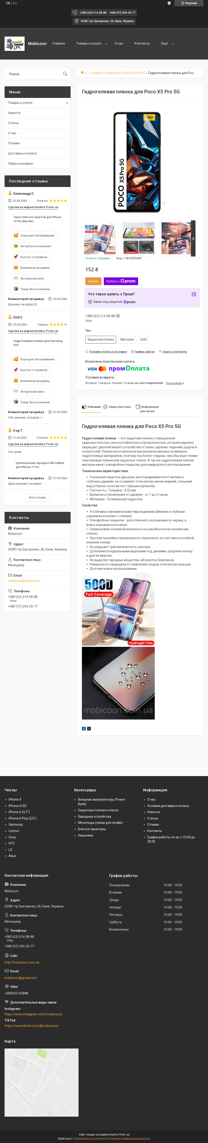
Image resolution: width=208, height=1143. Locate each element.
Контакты (142, 43)
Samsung (16, 824)
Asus (12, 856)
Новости (14, 113)
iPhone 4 (15, 799)
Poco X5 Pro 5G (134, 73)
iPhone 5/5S (17, 806)
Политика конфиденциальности (129, 1138)
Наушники (85, 835)
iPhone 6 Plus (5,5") (22, 818)
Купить (93, 281)
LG (10, 850)
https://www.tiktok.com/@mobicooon (31, 1026)
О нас (119, 43)
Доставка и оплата (22, 153)
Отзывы (14, 143)
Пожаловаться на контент (89, 1138)
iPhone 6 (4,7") (19, 812)
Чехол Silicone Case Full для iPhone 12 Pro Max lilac (37, 219)
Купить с (121, 281)
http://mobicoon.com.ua (22, 962)
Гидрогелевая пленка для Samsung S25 (38, 343)
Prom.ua (124, 1134)
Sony (12, 837)
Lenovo (14, 831)
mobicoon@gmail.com (24, 581)
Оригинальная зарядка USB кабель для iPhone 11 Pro (40, 465)
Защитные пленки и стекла (98, 810)
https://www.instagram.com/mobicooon (33, 1014)
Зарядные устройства (94, 816)
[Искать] (65, 74)
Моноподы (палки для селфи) (100, 822)
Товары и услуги (88, 43)
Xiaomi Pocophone (106, 73)
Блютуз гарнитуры (92, 829)
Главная (58, 43)
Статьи (13, 123)
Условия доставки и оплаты (168, 806)
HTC (12, 843)
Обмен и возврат (20, 163)
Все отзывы (37, 497)
